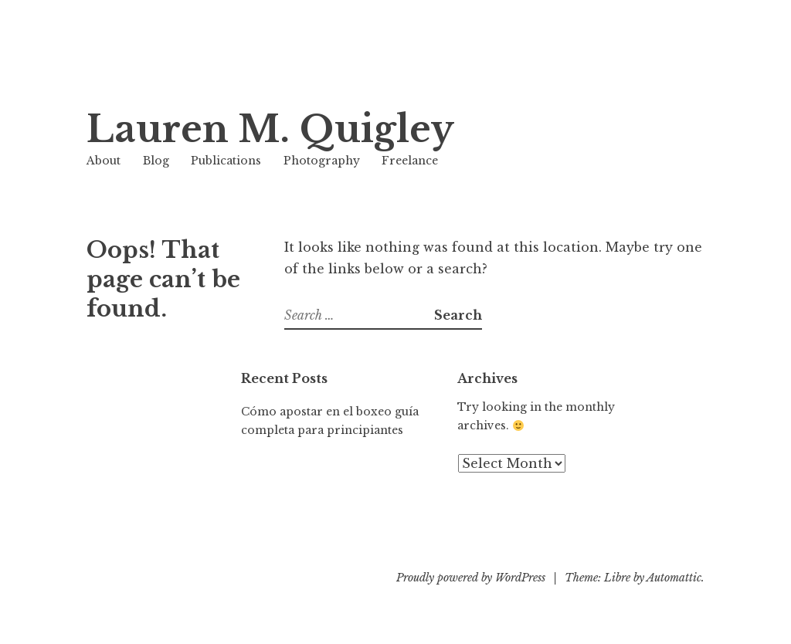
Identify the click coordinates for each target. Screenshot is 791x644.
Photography (321, 161)
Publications (226, 161)
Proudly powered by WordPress (470, 578)
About (104, 161)
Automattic (674, 578)
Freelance (410, 161)
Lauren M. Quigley (270, 129)
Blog (156, 161)
